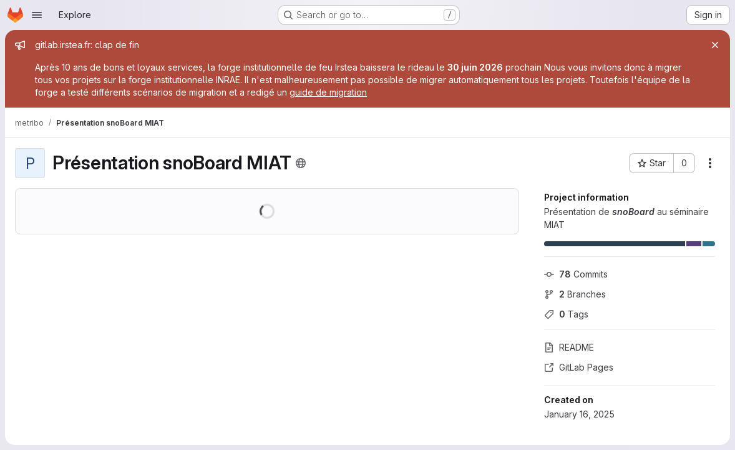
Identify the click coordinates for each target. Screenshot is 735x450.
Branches (575, 294)
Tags (566, 314)
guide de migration (328, 92)
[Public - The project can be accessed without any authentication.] (301, 163)
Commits (576, 274)
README (569, 347)
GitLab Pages (578, 367)
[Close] (715, 45)
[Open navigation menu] (37, 15)
